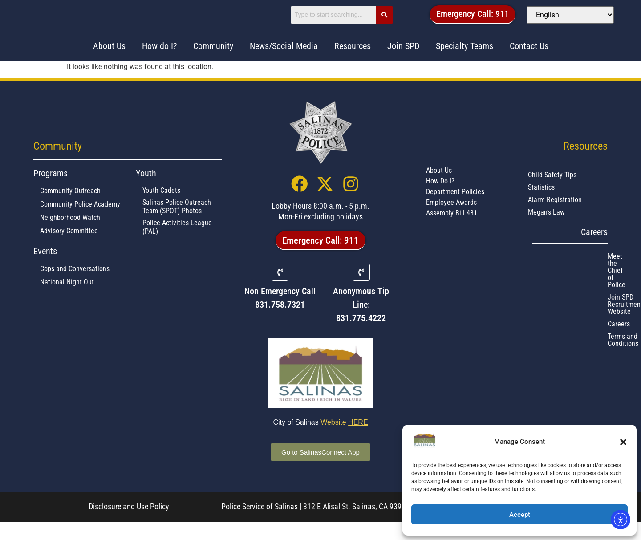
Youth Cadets (161, 206)
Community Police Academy (80, 220)
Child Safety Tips (552, 191)
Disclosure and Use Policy (129, 525)
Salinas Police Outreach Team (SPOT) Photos (176, 222)
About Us (439, 186)
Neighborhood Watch (70, 233)
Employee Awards (451, 218)
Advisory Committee (69, 247)
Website (344, 441)
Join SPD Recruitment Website (564, 284)
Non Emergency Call (280, 310)
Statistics (541, 203)
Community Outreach (70, 207)
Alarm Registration (555, 215)
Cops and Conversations (75, 284)
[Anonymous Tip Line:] (361, 291)
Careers (531, 297)
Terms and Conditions (551, 309)
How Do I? (440, 197)
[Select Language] (573, 22)
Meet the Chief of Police (555, 272)
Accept (519, 515)
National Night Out (67, 298)
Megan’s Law (546, 228)
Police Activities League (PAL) (177, 243)
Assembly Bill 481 (451, 229)
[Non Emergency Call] (280, 291)
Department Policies (455, 207)
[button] (623, 442)
